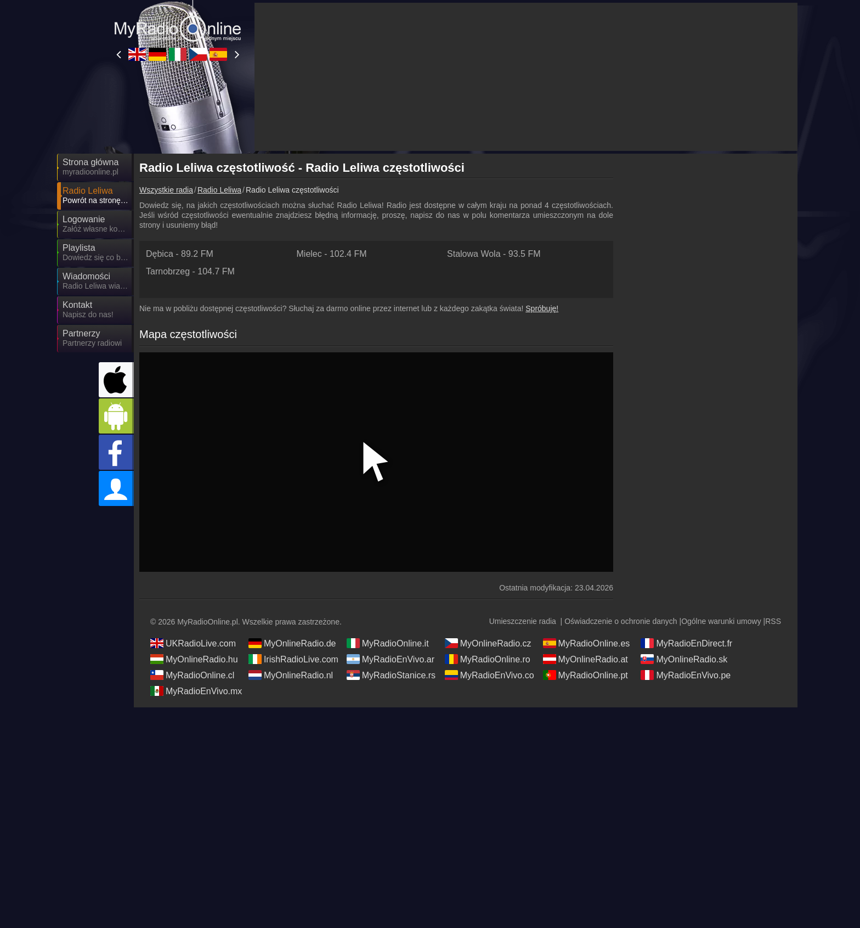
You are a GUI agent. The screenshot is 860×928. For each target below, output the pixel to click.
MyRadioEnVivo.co (489, 675)
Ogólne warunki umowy (721, 621)
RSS (773, 621)
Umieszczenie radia (522, 621)
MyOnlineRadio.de (292, 643)
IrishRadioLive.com (293, 659)
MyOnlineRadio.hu (194, 659)
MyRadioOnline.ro (487, 659)
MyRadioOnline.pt (585, 675)
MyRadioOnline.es (586, 643)
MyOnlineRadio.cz (488, 643)
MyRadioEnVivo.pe (686, 675)
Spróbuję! (541, 308)
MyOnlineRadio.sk (684, 659)
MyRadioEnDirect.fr (686, 643)
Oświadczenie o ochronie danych (620, 621)
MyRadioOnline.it (388, 643)
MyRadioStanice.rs (391, 675)
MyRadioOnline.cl (192, 675)
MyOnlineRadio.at (585, 659)
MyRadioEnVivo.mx (196, 691)
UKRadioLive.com (193, 643)
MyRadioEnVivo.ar (390, 659)
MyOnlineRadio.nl (290, 675)
